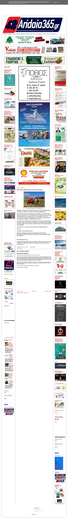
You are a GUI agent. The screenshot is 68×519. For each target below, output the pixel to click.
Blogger (35, 514)
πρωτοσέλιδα (7, 337)
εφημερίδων (11, 337)
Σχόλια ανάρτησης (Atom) (24, 292)
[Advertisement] (34, 9)
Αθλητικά (17, 33)
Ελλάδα (27, 33)
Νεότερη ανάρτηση (20, 291)
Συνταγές (43, 33)
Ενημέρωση (23, 33)
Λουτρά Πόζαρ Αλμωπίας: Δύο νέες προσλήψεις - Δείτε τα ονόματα (11, 375)
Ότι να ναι (35, 33)
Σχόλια (56, 413)
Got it (59, 2)
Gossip (40, 33)
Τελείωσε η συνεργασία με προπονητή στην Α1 (11, 381)
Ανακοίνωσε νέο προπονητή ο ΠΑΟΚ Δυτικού (11, 364)
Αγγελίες (48, 33)
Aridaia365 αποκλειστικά (7, 33)
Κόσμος (31, 33)
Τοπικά (14, 33)
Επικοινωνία (53, 33)
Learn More (55, 2)
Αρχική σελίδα (34, 291)
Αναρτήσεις (37, 509)
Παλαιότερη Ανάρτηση (48, 291)
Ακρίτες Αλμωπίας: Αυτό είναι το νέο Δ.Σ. (11, 355)
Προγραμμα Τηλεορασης (7, 320)
